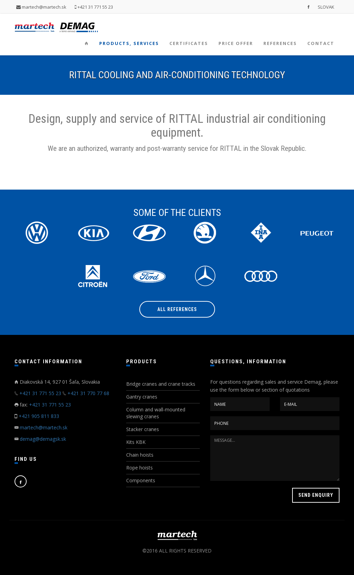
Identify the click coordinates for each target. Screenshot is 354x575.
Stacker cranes (142, 429)
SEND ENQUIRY (315, 495)
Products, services (129, 43)
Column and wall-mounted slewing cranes (155, 413)
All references (177, 309)
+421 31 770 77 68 (88, 393)
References (280, 43)
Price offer (235, 43)
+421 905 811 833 (39, 416)
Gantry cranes (141, 396)
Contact (320, 43)
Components (140, 480)
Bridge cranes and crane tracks (160, 384)
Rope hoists (139, 467)
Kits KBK (136, 442)
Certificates (188, 43)
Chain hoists (139, 454)
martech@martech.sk (41, 7)
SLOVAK (326, 7)
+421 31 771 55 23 (94, 7)
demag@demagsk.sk (43, 439)
